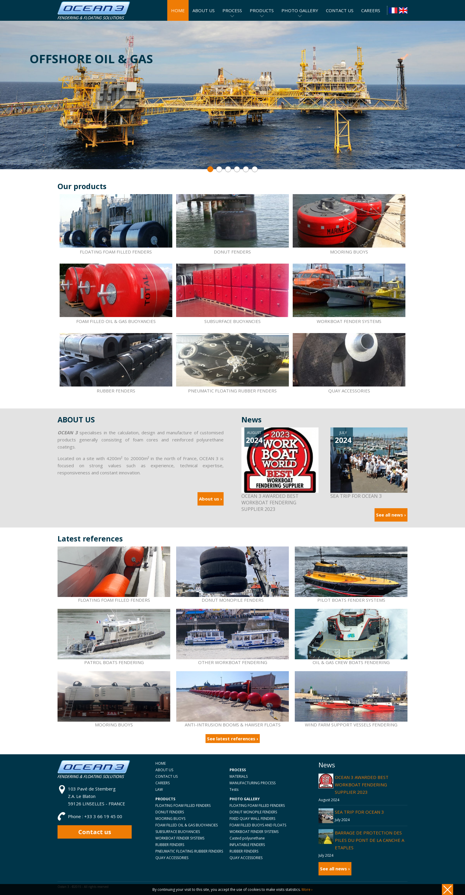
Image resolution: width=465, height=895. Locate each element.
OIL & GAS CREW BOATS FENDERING (351, 662)
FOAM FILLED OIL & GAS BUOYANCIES (116, 294)
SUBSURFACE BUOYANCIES (232, 294)
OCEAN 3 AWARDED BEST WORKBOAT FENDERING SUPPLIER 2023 (361, 784)
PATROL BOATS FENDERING (114, 662)
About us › (210, 499)
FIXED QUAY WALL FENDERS (252, 818)
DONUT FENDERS (232, 224)
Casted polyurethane (247, 838)
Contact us (94, 832)
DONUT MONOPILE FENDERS (233, 600)
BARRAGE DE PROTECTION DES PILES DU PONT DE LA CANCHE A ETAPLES (369, 840)
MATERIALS (239, 776)
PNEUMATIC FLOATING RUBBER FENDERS (232, 363)
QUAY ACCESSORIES (349, 363)
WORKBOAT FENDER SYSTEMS (349, 294)
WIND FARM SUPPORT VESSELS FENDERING (351, 725)
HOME (160, 763)
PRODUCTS (262, 10)
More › (307, 889)
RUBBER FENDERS (116, 363)
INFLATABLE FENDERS (247, 844)
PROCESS (232, 10)
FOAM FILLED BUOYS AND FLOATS (258, 825)
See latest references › (232, 739)
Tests (234, 789)
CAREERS (162, 782)
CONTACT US (166, 776)
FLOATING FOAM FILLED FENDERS (116, 224)
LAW (159, 789)
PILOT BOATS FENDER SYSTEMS (351, 600)
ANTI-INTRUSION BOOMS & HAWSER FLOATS (233, 725)
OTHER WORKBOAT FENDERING (232, 662)
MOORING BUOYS (349, 224)
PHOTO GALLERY (299, 10)
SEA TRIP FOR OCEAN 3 (359, 812)
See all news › (391, 515)
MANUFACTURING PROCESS (253, 782)
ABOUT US (164, 769)
